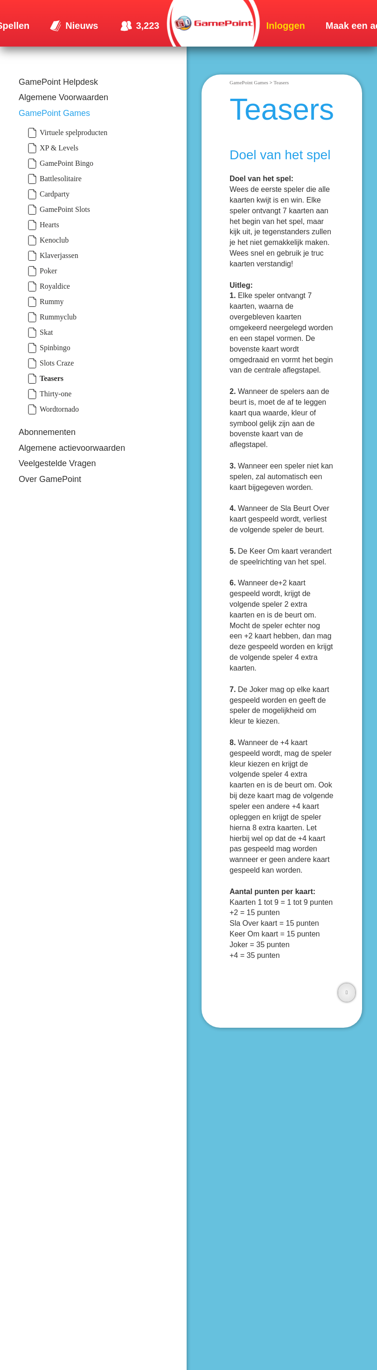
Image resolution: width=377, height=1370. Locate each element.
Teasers (281, 82)
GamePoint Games (54, 113)
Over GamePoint (50, 479)
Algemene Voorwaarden (63, 97)
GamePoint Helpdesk (58, 82)
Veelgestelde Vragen (57, 463)
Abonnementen (47, 432)
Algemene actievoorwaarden (72, 448)
